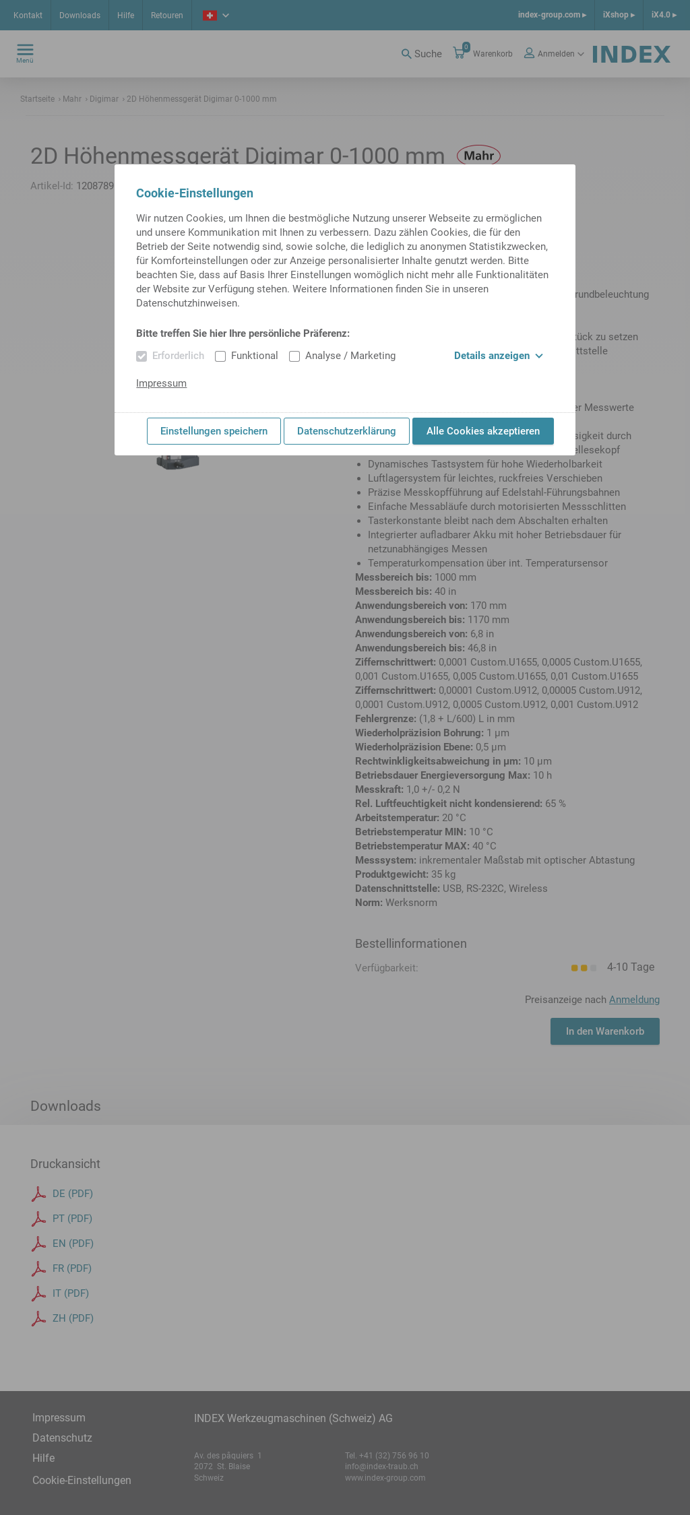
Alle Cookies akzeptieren (483, 431)
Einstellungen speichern (214, 431)
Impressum (161, 383)
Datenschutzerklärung (346, 431)
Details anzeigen (498, 356)
